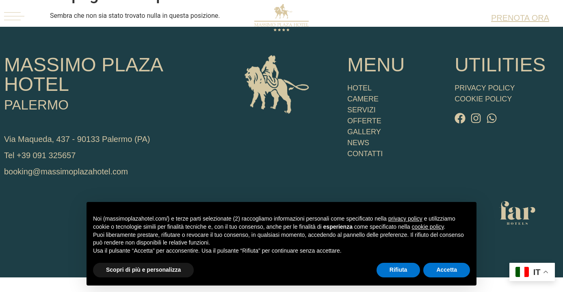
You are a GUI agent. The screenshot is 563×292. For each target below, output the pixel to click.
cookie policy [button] (427, 226)
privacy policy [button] (405, 218)
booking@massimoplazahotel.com (66, 171)
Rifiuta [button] (398, 269)
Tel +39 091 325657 (40, 155)
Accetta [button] (446, 269)
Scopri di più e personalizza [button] (143, 269)
